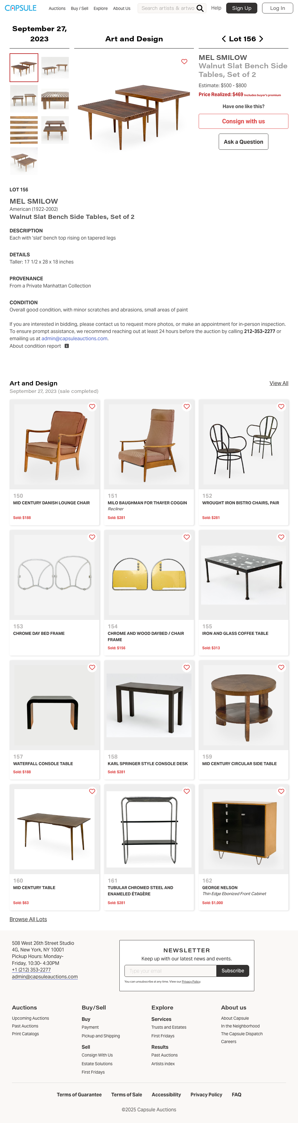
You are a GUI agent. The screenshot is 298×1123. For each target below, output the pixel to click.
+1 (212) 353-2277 (31, 970)
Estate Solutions (97, 1063)
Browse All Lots (28, 919)
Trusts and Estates (168, 1027)
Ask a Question (243, 141)
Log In (277, 8)
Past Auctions (164, 1055)
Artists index (163, 1063)
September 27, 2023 (39, 33)
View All (279, 383)
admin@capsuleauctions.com (74, 338)
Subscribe (233, 971)
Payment (90, 1027)
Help (216, 8)
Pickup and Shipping (101, 1036)
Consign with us (243, 121)
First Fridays (93, 1072)
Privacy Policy (191, 981)
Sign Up (241, 8)
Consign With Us (97, 1055)
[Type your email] (170, 971)
